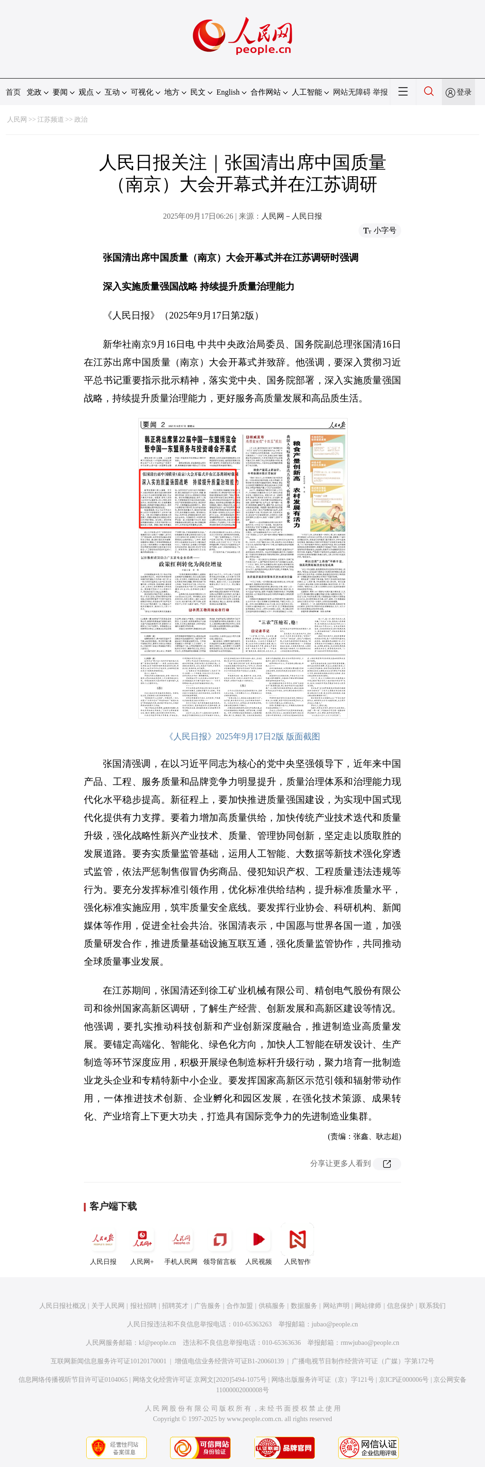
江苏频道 (50, 119)
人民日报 (103, 1244)
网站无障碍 (352, 92)
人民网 (17, 119)
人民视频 (258, 1244)
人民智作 (297, 1244)
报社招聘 (143, 1305)
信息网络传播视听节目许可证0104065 (73, 1379)
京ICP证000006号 (404, 1379)
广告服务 (207, 1305)
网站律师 (368, 1305)
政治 (81, 119)
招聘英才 (175, 1305)
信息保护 (400, 1305)
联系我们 (432, 1305)
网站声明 (336, 1305)
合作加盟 (239, 1305)
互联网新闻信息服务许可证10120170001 (109, 1361)
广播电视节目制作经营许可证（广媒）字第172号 (363, 1361)
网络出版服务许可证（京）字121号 (322, 1379)
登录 (464, 92)
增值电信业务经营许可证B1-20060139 (229, 1361)
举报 (380, 92)
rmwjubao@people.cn (370, 1342)
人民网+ (142, 1244)
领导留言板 (219, 1244)
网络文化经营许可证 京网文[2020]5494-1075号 (200, 1379)
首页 (13, 92)
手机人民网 (181, 1244)
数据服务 (304, 1305)
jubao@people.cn (335, 1324)
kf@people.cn (157, 1342)
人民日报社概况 (62, 1305)
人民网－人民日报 (291, 216)
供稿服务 (272, 1305)
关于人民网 (108, 1305)
